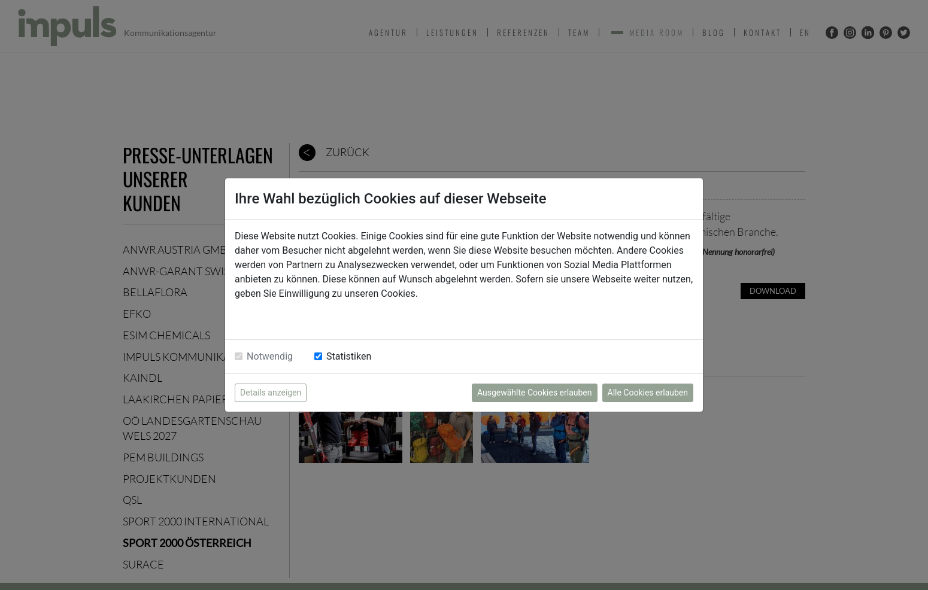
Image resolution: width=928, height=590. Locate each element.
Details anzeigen (270, 392)
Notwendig (270, 356)
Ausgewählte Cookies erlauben (534, 392)
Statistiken (348, 356)
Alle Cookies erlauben (648, 392)
